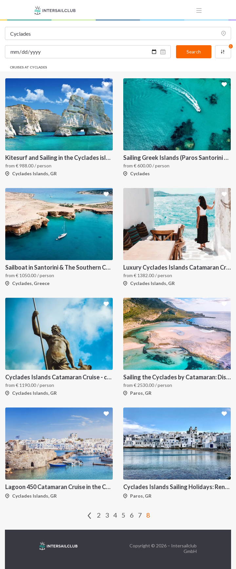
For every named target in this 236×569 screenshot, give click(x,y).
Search (194, 51)
